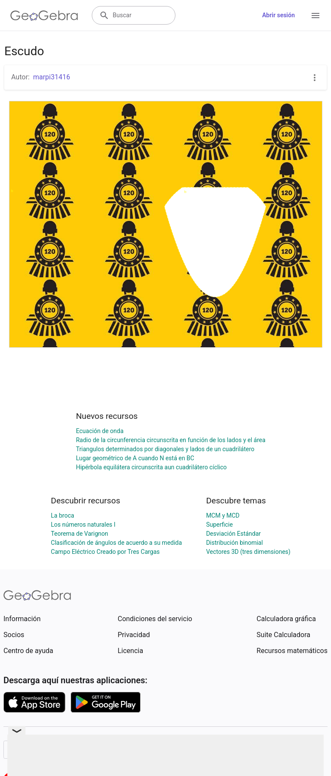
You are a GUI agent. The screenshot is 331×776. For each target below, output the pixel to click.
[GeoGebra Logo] (44, 15)
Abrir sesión (278, 15)
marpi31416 (51, 77)
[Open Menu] (315, 15)
